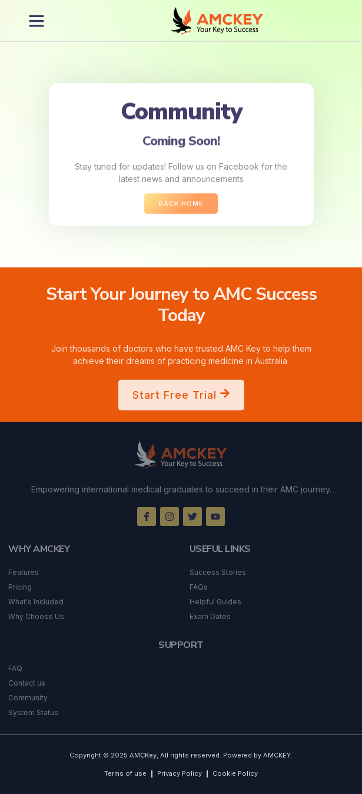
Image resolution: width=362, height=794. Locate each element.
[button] (36, 20)
